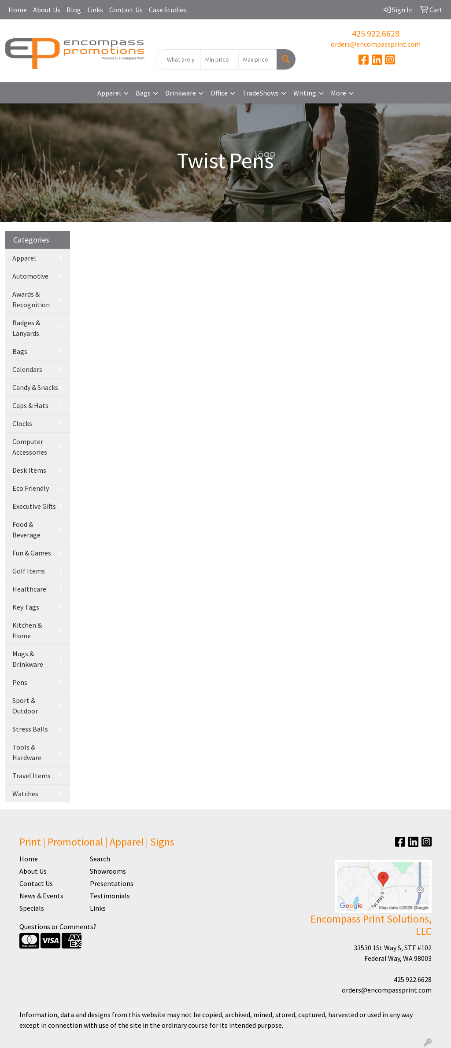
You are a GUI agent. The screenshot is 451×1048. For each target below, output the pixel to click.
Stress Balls (30, 728)
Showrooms (108, 871)
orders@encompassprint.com (376, 44)
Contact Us (126, 9)
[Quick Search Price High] (257, 59)
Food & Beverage (26, 529)
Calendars (27, 369)
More (338, 92)
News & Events (41, 895)
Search (100, 858)
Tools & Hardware (26, 752)
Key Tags (25, 607)
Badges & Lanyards (26, 328)
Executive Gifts (34, 506)
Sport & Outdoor (25, 705)
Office (219, 92)
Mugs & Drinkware (27, 659)
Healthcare (29, 589)
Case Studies (167, 9)
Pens (19, 682)
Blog (74, 9)
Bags (143, 92)
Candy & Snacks (35, 387)
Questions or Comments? (57, 926)
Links (95, 9)
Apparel (109, 92)
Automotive (30, 276)
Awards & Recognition (31, 299)
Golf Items (28, 570)
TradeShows (260, 92)
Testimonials (110, 895)
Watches (25, 793)
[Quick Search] (177, 59)
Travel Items (31, 775)
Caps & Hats (30, 405)
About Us (46, 9)
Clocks (22, 423)
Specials (31, 908)
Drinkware (180, 92)
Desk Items (29, 470)
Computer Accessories (29, 446)
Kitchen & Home (27, 630)
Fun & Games (31, 552)
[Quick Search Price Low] (219, 59)
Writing (304, 92)
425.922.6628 (375, 33)
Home (17, 9)
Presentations (111, 883)
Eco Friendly (30, 488)
